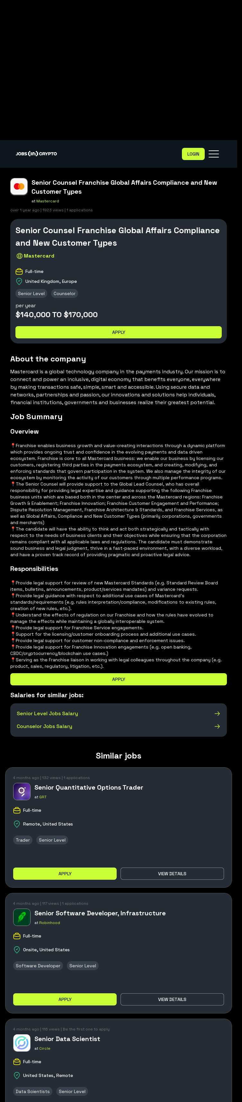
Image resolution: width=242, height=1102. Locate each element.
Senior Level (31, 293)
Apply (118, 332)
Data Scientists (33, 1091)
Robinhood (49, 922)
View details (172, 874)
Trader (23, 840)
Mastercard (47, 201)
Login (193, 154)
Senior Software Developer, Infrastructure (100, 913)
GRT (43, 797)
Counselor (65, 293)
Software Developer (38, 966)
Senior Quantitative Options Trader (88, 787)
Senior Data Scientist (67, 1039)
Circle (44, 1048)
